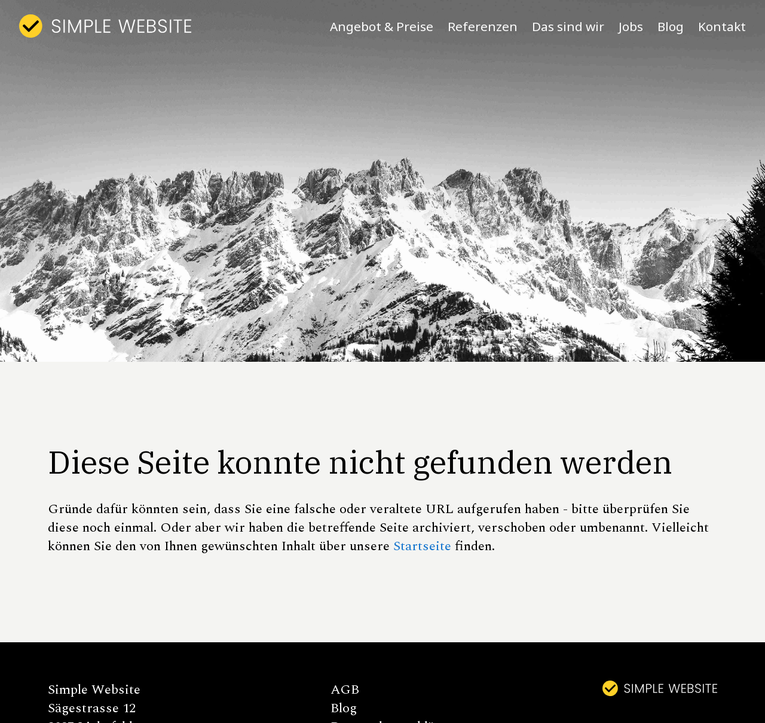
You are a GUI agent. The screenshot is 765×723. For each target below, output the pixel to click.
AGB (345, 690)
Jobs (631, 26)
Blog (670, 26)
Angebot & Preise (381, 26)
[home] (105, 26)
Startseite (422, 546)
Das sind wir (568, 26)
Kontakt (722, 26)
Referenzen (483, 26)
